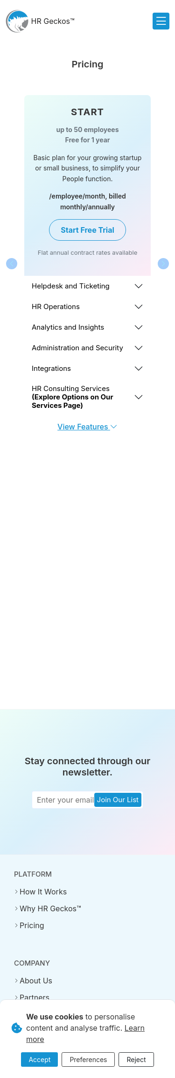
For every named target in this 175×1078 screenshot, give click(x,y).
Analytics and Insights (68, 327)
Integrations (51, 368)
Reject (136, 1059)
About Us (36, 980)
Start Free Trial (87, 230)
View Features (87, 426)
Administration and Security (77, 347)
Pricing (32, 925)
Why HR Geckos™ (50, 908)
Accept (39, 1059)
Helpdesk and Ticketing (71, 285)
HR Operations (56, 306)
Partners (34, 997)
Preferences (88, 1059)
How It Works (43, 891)
